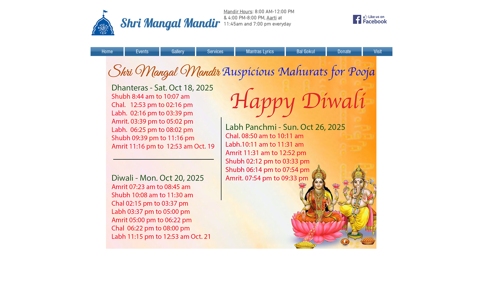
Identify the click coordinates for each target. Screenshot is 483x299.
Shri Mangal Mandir (170, 22)
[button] (142, 51)
